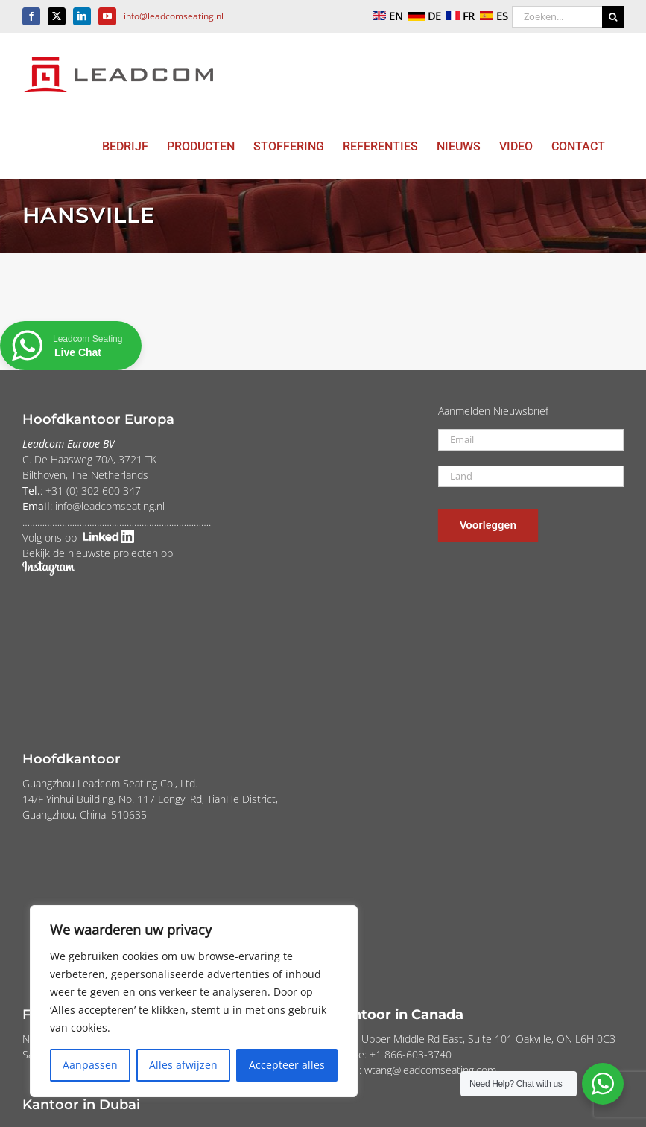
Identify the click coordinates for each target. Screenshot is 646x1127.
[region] (194, 1001)
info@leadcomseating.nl (174, 16)
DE (423, 16)
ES (492, 16)
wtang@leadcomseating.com (430, 1070)
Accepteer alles (287, 1065)
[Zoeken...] (557, 17)
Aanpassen (90, 1065)
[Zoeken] (613, 17)
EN (386, 16)
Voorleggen (488, 525)
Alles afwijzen (183, 1065)
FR (459, 16)
